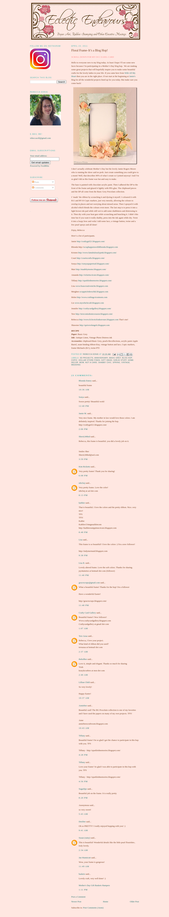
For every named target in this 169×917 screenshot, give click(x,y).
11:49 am (84, 866)
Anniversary (101, 358)
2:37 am (83, 651)
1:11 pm (83, 889)
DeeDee (82, 821)
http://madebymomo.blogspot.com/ (91, 269)
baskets (82, 874)
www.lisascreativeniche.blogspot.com (92, 286)
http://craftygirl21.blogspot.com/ (91, 241)
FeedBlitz (45, 166)
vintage (125, 362)
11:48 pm (84, 605)
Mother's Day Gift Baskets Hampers (94, 885)
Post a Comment (78, 897)
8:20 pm (83, 798)
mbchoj (82, 483)
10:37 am (84, 698)
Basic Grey (115, 358)
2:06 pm (83, 429)
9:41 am (83, 830)
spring (116, 362)
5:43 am (83, 814)
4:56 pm (83, 781)
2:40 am (83, 675)
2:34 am (83, 850)
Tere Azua (83, 636)
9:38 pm (83, 555)
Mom (81, 362)
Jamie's (132, 76)
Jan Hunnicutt (85, 857)
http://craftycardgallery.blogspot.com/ (95, 308)
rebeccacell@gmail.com (40, 138)
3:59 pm (83, 459)
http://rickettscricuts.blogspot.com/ (94, 275)
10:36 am (84, 389)
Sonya (81, 397)
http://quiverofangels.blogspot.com (95, 325)
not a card (91, 362)
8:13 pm (83, 495)
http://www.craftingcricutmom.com (92, 297)
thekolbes (83, 659)
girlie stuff (120, 360)
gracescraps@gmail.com (89, 582)
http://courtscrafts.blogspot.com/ (91, 258)
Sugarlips (83, 789)
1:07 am (83, 628)
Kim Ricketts (84, 466)
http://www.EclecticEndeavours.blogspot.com (98, 319)
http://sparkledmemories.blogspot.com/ (95, 280)
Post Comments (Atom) (93, 907)
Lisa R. (82, 563)
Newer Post (76, 901)
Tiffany (82, 735)
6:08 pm (83, 475)
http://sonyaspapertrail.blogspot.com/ (93, 263)
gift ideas (106, 360)
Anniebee (83, 705)
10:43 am (84, 728)
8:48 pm (83, 532)
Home (105, 901)
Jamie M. (83, 413)
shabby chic (105, 362)
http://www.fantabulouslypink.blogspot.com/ (97, 252)
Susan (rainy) (84, 838)
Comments (38, 187)
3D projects (86, 358)
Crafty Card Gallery (87, 612)
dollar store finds (89, 360)
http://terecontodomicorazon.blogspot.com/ (94, 314)
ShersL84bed (84, 436)
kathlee (82, 503)
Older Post (134, 901)
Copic (74, 360)
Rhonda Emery (85, 380)
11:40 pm (84, 575)
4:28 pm (83, 755)
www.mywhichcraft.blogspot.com (89, 303)
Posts (35, 182)
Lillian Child (84, 682)
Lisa (80, 539)
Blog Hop (127, 358)
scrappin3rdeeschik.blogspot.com (93, 291)
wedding (76, 365)
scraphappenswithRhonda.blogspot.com (101, 247)
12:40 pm (84, 406)
